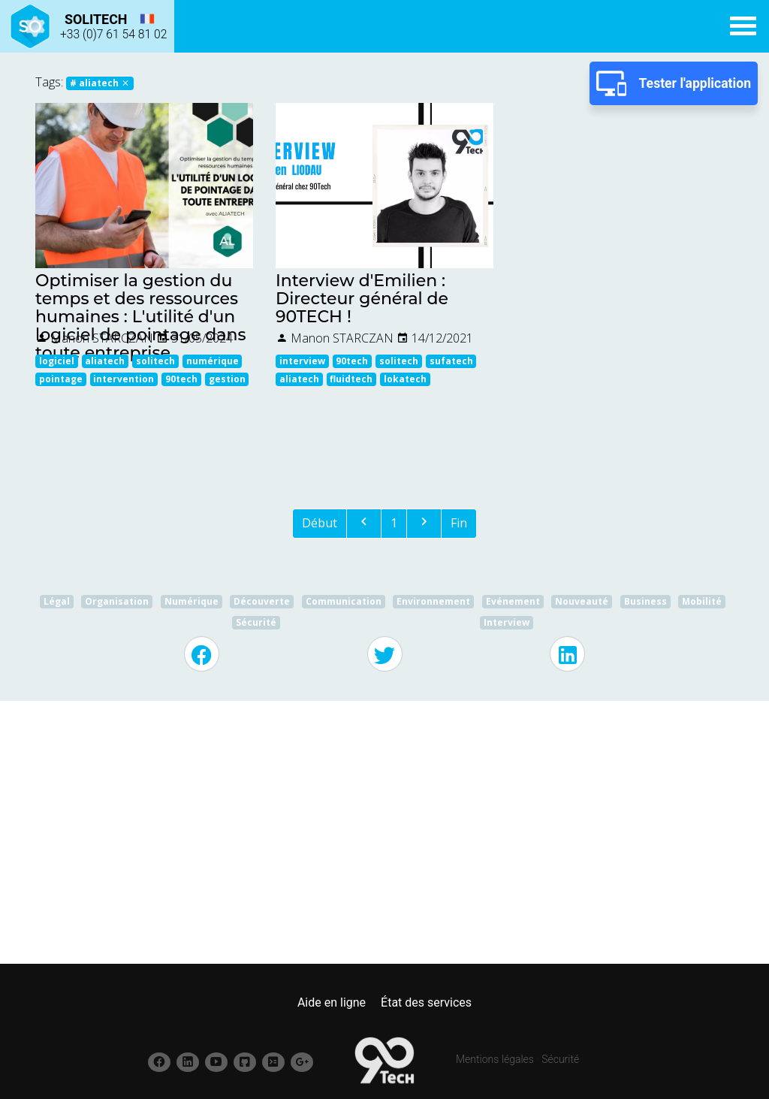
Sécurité (560, 1059)
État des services (426, 1002)
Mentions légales (495, 1059)
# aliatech (100, 83)
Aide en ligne (331, 1002)
